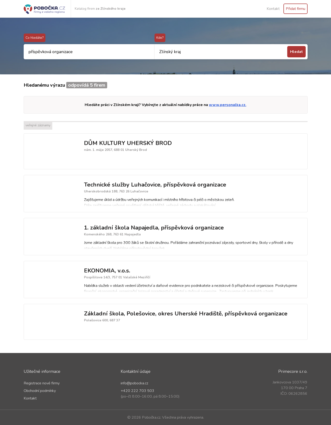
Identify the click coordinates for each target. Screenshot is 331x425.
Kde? (159, 37)
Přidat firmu (295, 8)
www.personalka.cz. (227, 104)
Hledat (296, 51)
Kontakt (273, 8)
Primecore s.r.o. (292, 371)
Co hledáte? (35, 37)
